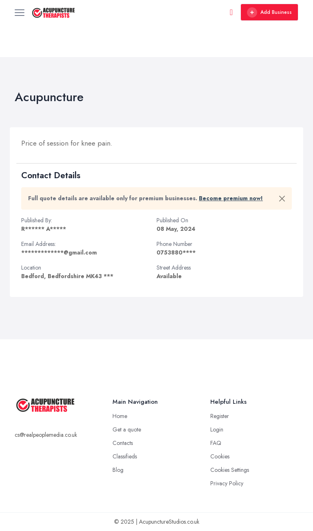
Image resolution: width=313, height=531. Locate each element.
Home (119, 416)
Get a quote (126, 429)
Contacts (122, 443)
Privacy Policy (226, 483)
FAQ (215, 443)
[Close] (282, 199)
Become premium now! (231, 198)
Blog (117, 470)
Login (216, 429)
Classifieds (124, 456)
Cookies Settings (229, 470)
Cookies (219, 456)
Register (219, 416)
